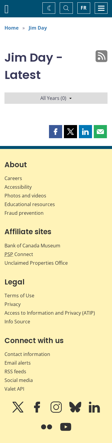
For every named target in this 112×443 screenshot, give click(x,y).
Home (11, 28)
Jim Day (38, 28)
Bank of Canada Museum (32, 245)
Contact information (27, 354)
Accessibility (18, 187)
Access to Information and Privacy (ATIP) (49, 313)
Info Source (17, 321)
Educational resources (29, 204)
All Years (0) (56, 98)
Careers (13, 178)
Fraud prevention (24, 213)
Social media (18, 380)
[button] (55, 131)
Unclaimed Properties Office (36, 263)
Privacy (12, 304)
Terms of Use (19, 295)
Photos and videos (25, 195)
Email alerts (17, 363)
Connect (18, 254)
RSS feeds (15, 371)
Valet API (14, 389)
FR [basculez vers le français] (84, 7)
